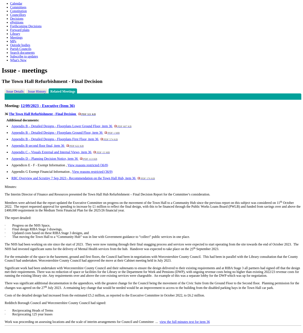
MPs (13, 41)
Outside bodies (20, 45)
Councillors (18, 15)
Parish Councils (20, 49)
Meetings (16, 37)
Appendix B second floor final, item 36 (47, 145)
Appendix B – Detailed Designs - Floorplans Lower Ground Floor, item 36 (71, 126)
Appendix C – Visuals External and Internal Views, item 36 (60, 152)
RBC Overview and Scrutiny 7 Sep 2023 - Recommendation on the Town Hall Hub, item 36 (83, 178)
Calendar (16, 3)
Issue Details (15, 91)
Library (15, 33)
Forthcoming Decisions (26, 26)
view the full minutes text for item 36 (185, 322)
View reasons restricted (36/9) (92, 171)
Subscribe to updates (24, 56)
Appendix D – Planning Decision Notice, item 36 (54, 158)
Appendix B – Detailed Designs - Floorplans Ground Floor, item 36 (65, 132)
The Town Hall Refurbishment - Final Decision (52, 114)
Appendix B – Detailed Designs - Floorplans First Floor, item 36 (64, 139)
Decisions (16, 18)
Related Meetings (62, 91)
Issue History (37, 91)
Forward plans (19, 30)
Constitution (18, 11)
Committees (18, 7)
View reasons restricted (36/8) (88, 165)
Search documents (22, 52)
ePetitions (16, 22)
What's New (18, 60)
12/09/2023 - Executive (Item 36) (48, 106)
